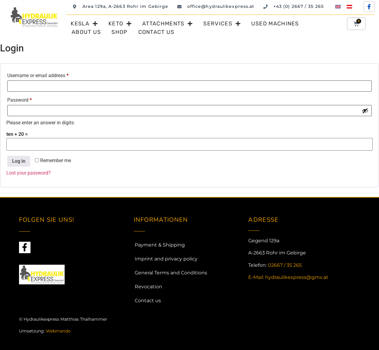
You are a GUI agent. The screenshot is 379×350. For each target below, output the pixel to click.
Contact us (156, 32)
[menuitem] (338, 6)
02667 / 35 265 (285, 265)
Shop (119, 32)
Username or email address (47, 74)
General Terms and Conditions (171, 273)
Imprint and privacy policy (166, 259)
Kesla (84, 23)
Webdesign (31, 342)
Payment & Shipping (160, 245)
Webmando (58, 331)
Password (28, 99)
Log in (18, 161)
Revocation (148, 286)
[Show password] (365, 110)
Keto (120, 23)
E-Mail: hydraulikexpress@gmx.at (288, 277)
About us (86, 32)
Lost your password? (28, 173)
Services (221, 23)
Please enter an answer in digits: (40, 122)
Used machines (275, 23)
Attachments (167, 23)
